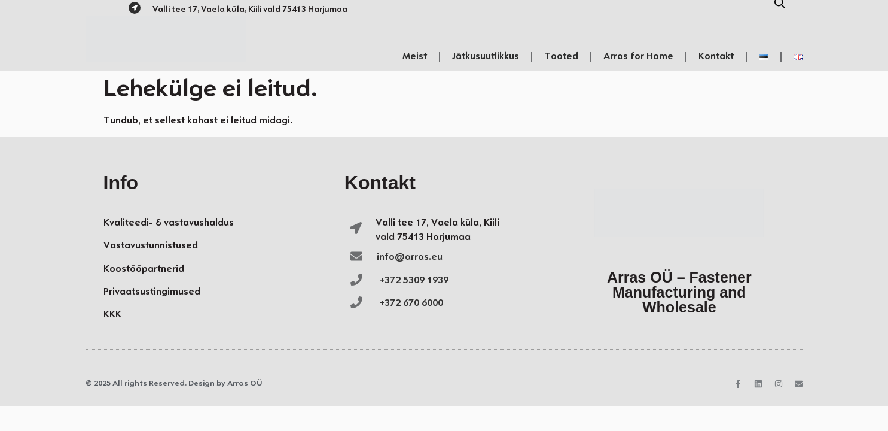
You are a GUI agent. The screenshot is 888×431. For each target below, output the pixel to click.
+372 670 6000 (411, 303)
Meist (414, 56)
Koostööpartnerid (143, 269)
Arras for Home (638, 56)
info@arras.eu (410, 257)
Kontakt (716, 56)
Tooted (561, 56)
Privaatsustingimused (151, 291)
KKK (112, 314)
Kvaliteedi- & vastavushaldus (168, 222)
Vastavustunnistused (150, 245)
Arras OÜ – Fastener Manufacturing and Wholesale (679, 292)
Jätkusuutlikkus (485, 56)
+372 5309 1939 (414, 280)
